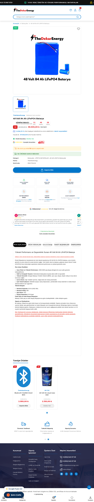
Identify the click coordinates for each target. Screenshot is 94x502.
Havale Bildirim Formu (17, 473)
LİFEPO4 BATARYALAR (42, 158)
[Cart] (79, 10)
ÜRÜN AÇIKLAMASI (19, 245)
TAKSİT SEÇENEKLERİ (61, 245)
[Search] (47, 17)
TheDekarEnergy (26, 115)
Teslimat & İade (49, 466)
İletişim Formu (17, 468)
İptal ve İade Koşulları (32, 470)
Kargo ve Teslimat (50, 470)
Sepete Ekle (23, 406)
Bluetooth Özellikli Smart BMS (24, 394)
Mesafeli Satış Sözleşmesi (33, 460)
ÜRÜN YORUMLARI (34, 245)
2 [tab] (48, 439)
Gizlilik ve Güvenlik (34, 465)
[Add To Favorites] (78, 28)
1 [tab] (47, 413)
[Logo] (24, 10)
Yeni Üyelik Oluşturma (47, 462)
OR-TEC (47, 390)
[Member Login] (75, 10)
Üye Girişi (47, 457)
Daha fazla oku (19, 225)
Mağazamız (16, 461)
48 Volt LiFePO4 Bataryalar (58, 158)
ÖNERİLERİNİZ (76, 245)
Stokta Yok (47, 406)
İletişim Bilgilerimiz (19, 464)
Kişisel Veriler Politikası (33, 476)
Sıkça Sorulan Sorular (48, 475)
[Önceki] (13, 222)
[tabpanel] (23, 387)
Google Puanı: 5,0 (14, 489)
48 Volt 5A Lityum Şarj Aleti (47, 394)
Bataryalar (31, 158)
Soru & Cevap (47, 245)
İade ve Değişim (34, 481)
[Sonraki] (80, 222)
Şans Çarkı (14, 495)
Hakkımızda (17, 457)
